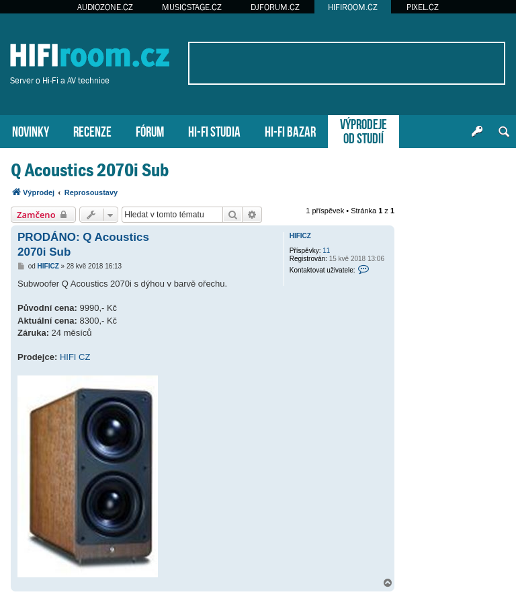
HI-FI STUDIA (214, 130)
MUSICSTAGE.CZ (192, 7)
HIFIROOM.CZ (353, 7)
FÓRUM (150, 130)
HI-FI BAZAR (290, 130)
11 (326, 250)
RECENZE (92, 130)
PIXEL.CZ (422, 7)
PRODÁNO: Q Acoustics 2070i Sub (83, 244)
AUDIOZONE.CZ (105, 7)
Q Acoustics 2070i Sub (90, 169)
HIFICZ (300, 236)
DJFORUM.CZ (275, 7)
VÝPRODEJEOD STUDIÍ (363, 130)
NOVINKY (30, 130)
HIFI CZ (75, 357)
